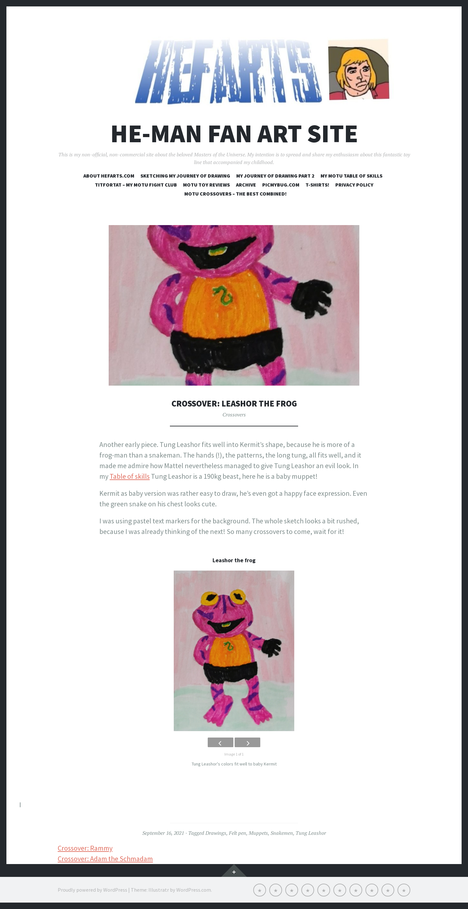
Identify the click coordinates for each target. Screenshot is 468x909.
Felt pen (237, 832)
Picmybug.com (280, 184)
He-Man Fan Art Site (234, 133)
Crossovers (234, 414)
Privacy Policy (354, 184)
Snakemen (282, 832)
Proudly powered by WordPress (92, 890)
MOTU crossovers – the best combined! (235, 193)
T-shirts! (317, 184)
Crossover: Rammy (85, 847)
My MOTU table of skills (351, 175)
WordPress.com (193, 890)
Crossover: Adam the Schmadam (105, 858)
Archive (246, 184)
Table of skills (130, 476)
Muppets (258, 832)
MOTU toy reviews (206, 184)
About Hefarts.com (108, 175)
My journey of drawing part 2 (275, 175)
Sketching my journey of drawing (185, 175)
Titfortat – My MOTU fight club (136, 184)
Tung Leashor (311, 832)
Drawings (215, 832)
